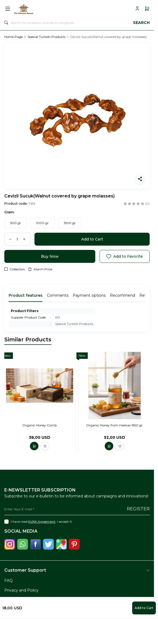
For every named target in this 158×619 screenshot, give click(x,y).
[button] (15, 223)
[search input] (77, 22)
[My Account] (137, 8)
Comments (57, 295)
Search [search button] (141, 22)
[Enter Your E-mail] (77, 509)
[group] (77, 116)
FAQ (8, 580)
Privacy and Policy (21, 590)
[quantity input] (17, 239)
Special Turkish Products (46, 37)
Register (138, 508)
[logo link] (38, 8)
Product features (26, 295)
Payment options (89, 295)
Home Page (13, 37)
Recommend (122, 295)
